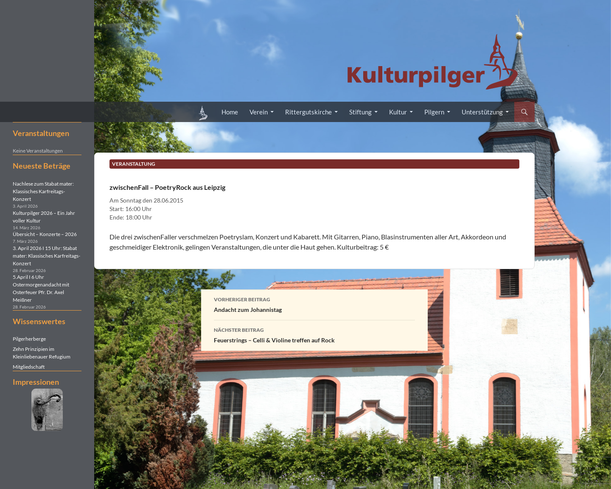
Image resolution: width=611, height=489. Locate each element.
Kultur (398, 112)
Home (229, 112)
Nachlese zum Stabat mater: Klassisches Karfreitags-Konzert (43, 191)
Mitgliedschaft (29, 367)
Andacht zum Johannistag (314, 304)
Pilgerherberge (29, 339)
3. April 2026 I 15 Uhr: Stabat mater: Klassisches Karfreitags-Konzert (46, 256)
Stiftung (360, 112)
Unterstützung (482, 112)
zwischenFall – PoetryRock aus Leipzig (167, 187)
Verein (258, 112)
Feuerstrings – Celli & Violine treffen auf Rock (314, 334)
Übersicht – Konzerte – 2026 (45, 234)
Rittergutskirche (308, 112)
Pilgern (434, 112)
